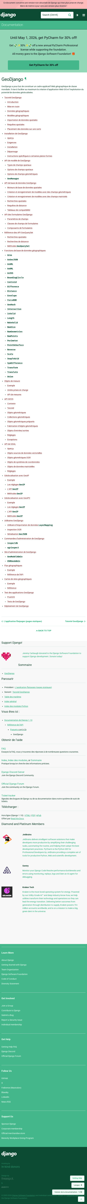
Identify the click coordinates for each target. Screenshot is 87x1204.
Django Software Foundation (14, 974)
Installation (12, 147)
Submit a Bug (7, 1015)
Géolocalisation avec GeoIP (16, 475)
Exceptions (12, 439)
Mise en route (13, 106)
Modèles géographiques (18, 115)
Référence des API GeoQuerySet (18, 232)
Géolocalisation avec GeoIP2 (17, 498)
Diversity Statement (10, 983)
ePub (39, 815)
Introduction (13, 102)
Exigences (11, 142)
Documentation (12, 25)
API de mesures (14, 394)
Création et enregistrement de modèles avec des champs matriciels (37, 196)
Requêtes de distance (17, 205)
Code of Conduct (9, 979)
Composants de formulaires (19, 228)
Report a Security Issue (11, 1020)
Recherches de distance (18, 241)
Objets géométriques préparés (20, 421)
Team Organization (10, 969)
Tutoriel (10, 408)
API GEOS (8, 399)
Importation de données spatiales (22, 120)
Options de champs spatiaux (20, 169)
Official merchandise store (13, 1133)
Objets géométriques (16, 412)
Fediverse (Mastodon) (11, 1088)
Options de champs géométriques (22, 174)
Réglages (11, 435)
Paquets (18, 729)
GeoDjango (9, 673)
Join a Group (7, 1006)
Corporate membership (11, 1128)
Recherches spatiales (16, 201)
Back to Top (43, 630)
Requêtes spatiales (15, 124)
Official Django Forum (12, 783)
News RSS (6, 1102)
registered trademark (75, 1195)
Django (8, 15)
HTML (27, 815)
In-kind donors (10, 1166)
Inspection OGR (14, 529)
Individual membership (11, 1024)
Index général (10, 701)
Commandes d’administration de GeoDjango (24, 538)
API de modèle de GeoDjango (17, 160)
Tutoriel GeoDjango (13, 97)
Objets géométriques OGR (19, 457)
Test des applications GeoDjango (19, 592)
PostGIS (11, 597)
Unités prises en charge (17, 390)
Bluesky (4, 1092)
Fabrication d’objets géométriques (22, 426)
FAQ (3, 748)
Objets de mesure (12, 381)
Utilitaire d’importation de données (30, 525)
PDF (33, 815)
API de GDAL (10, 444)
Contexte (11, 403)
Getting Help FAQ (9, 1047)
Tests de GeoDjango (16, 601)
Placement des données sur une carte (24, 129)
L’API (12, 489)
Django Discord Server (12, 772)
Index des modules (17, 760)
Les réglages (16, 484)
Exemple (11, 385)
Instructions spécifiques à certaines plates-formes (29, 156)
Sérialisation (17, 534)
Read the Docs (17, 818)
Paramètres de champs (17, 219)
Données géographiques (18, 111)
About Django (7, 960)
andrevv (8, 1187)
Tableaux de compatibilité (18, 210)
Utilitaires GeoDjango (13, 520)
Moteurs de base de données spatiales (24, 187)
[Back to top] (81, 1199)
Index (4, 760)
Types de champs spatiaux (19, 165)
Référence (11, 588)
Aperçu (10, 138)
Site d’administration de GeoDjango (20, 552)
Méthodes (18, 246)
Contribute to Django (10, 1010)
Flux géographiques (13, 565)
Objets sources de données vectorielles (24, 453)
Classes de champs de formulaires (22, 223)
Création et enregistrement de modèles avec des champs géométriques (39, 192)
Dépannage (12, 151)
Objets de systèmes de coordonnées (23, 462)
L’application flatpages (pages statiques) (21, 621)
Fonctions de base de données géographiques (25, 250)
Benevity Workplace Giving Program (17, 1138)
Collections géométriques (18, 417)
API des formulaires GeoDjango (18, 214)
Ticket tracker (8, 795)
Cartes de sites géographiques (18, 579)
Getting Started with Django (14, 965)
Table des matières (12, 697)
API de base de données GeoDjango (20, 183)
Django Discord (8, 1051)
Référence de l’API (15, 574)
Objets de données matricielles (21, 466)
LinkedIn (5, 1097)
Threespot (8, 1179)
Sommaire (36, 760)
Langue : (78, 1185)
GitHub (4, 1078)
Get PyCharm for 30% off (43, 64)
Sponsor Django (8, 1124)
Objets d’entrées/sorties (18, 430)
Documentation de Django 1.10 (18, 720)
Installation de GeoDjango (16, 133)
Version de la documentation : (68, 1192)
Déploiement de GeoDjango (16, 606)
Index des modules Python (16, 706)
